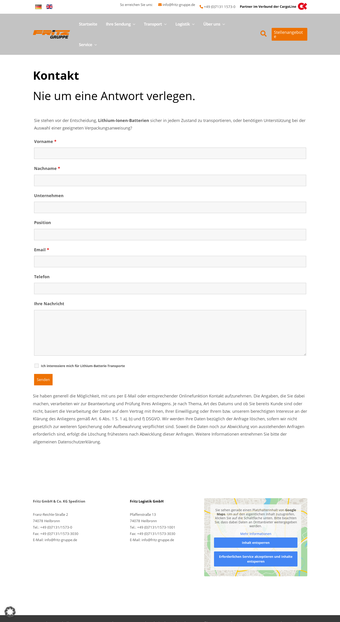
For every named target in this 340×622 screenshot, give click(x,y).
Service (295, 603)
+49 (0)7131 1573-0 (220, 6)
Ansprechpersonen (115, 603)
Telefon (42, 256)
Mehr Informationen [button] (255, 513)
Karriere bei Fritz (153, 603)
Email (41, 229)
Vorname (45, 121)
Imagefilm (201, 603)
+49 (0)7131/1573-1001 (156, 506)
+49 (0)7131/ (147, 513)
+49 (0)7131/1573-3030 (59, 513)
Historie (180, 603)
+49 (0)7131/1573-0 (56, 506)
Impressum (254, 603)
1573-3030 (166, 513)
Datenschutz (227, 603)
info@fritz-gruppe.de (179, 4)
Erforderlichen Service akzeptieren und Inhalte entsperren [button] (255, 538)
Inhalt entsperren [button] (256, 522)
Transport (83, 603)
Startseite (42, 603)
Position (42, 202)
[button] (134, 24)
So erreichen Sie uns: (139, 4)
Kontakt (277, 603)
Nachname (47, 148)
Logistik (62, 603)
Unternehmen (49, 175)
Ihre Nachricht (49, 283)
